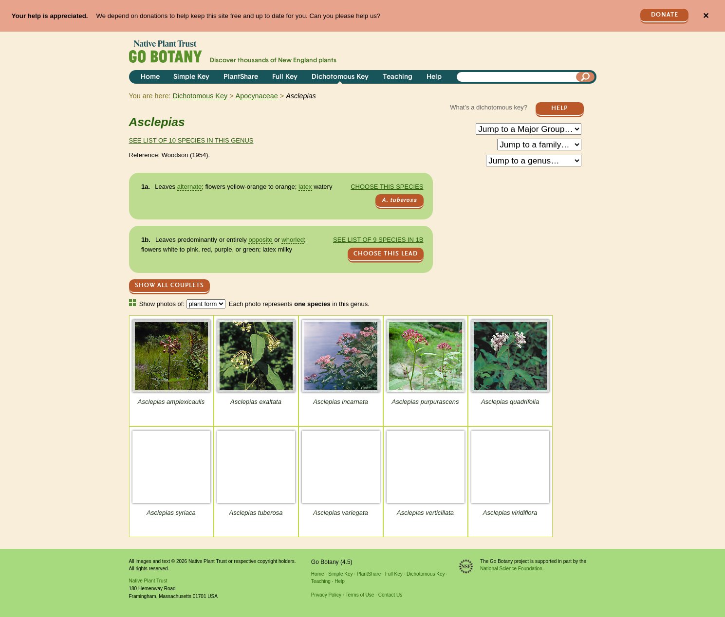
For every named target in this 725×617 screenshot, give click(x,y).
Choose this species (387, 186)
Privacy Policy (326, 595)
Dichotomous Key (340, 77)
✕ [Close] (706, 16)
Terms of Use (359, 595)
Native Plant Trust (148, 580)
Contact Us (390, 595)
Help (434, 77)
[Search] (585, 77)
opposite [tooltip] (260, 239)
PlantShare (240, 77)
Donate (664, 15)
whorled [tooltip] (292, 239)
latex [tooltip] (305, 186)
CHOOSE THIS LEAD (385, 254)
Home (150, 77)
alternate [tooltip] (189, 186)
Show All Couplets (169, 285)
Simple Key (191, 77)
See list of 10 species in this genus (191, 140)
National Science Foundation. (512, 568)
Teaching (397, 77)
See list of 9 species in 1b (378, 239)
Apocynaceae (257, 96)
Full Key (284, 77)
